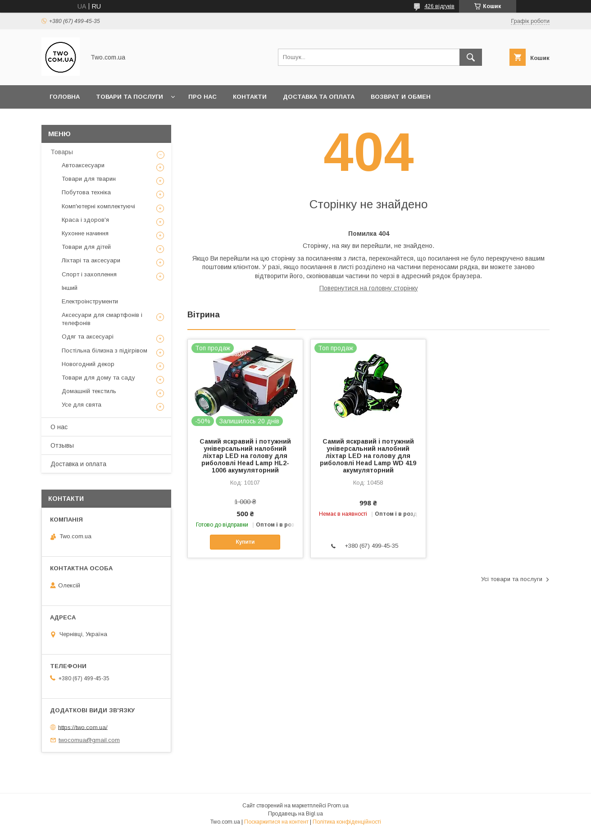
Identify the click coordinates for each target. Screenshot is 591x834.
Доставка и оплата (78, 463)
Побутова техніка (86, 192)
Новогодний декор (88, 364)
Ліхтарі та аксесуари (91, 260)
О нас (59, 427)
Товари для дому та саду (98, 377)
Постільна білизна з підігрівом (104, 350)
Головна (65, 96)
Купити (245, 542)
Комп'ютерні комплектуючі (98, 206)
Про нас (202, 96)
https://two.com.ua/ (83, 727)
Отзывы (62, 445)
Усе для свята (81, 404)
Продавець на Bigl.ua (295, 814)
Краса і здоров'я (85, 219)
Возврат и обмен (401, 96)
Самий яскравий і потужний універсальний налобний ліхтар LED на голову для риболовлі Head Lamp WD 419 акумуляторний (368, 456)
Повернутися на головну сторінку (368, 288)
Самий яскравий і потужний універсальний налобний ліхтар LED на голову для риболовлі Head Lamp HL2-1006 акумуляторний (245, 456)
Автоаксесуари (83, 165)
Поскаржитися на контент (276, 822)
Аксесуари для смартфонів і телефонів (102, 319)
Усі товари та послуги (511, 579)
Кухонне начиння (85, 233)
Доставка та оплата (319, 96)
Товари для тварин (89, 178)
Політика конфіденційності (347, 822)
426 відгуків (439, 6)
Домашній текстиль (89, 391)
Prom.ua (338, 805)
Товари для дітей (86, 246)
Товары (61, 152)
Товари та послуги (129, 96)
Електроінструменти (90, 301)
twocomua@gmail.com (89, 740)
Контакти (250, 96)
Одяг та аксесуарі (88, 336)
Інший (69, 287)
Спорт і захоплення (89, 274)
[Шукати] (470, 57)
